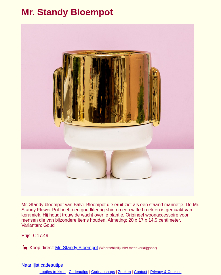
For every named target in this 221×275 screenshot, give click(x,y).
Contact (140, 272)
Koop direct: (41, 247)
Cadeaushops (103, 272)
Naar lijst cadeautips (42, 265)
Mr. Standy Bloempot (76, 247)
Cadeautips (78, 272)
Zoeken (124, 272)
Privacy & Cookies (165, 272)
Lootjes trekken (52, 272)
